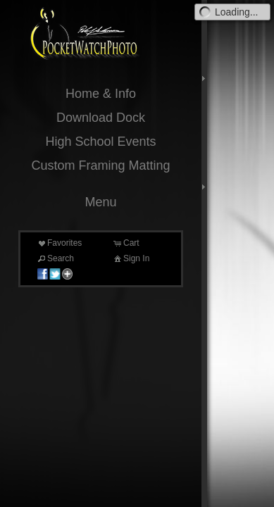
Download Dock (100, 118)
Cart (125, 243)
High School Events (100, 141)
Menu (100, 202)
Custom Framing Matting (100, 165)
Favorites (59, 243)
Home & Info (101, 94)
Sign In (130, 258)
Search (55, 258)
